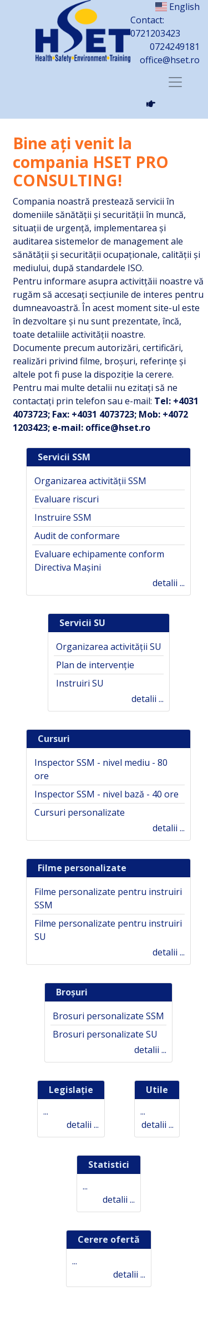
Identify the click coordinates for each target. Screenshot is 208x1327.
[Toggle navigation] (175, 82)
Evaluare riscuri (66, 499)
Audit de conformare (77, 536)
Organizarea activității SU (108, 646)
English (177, 7)
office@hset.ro (170, 60)
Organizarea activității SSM (90, 481)
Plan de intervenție (95, 665)
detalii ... (169, 583)
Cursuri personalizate (79, 812)
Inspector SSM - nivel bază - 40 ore (106, 794)
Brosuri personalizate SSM (108, 1016)
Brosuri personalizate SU (105, 1034)
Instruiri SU (80, 683)
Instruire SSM (63, 517)
